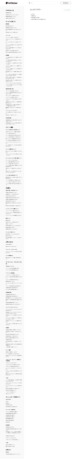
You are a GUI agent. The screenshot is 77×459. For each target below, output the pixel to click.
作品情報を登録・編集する (10, 416)
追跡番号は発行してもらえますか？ (11, 229)
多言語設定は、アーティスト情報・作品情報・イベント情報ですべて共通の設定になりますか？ (14, 432)
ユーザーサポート (9, 244)
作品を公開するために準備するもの (11, 406)
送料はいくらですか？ (9, 223)
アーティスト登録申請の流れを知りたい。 (13, 279)
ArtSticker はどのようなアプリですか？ (12, 14)
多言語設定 (8, 425)
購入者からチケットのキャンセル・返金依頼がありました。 (14, 356)
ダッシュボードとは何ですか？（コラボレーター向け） (14, 369)
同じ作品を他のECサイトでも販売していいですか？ (13, 342)
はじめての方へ (8, 399)
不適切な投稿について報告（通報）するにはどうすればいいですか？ (14, 121)
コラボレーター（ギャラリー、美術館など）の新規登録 (14, 360)
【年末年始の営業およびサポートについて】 (13, 454)
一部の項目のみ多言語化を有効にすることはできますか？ (14, 429)
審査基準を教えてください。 (10, 281)
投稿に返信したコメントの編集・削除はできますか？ (14, 72)
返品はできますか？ (9, 235)
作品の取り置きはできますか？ (11, 201)
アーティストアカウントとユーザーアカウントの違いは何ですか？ (14, 310)
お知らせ (8, 449)
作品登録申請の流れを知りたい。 (11, 294)
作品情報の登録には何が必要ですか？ (12, 296)
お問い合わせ (9, 242)
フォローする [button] (66, 9)
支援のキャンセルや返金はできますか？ (12, 50)
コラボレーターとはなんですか (11, 437)
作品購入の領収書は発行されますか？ (12, 199)
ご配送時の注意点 (9, 339)
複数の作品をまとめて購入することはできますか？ (13, 203)
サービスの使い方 (10, 21)
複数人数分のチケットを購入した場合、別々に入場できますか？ (14, 178)
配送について (8, 218)
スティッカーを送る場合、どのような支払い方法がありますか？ (14, 45)
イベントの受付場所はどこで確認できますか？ (13, 180)
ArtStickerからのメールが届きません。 (12, 32)
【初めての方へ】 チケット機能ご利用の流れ (13, 131)
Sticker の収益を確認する (10, 420)
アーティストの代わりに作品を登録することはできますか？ (14, 372)
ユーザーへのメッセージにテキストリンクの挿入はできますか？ (14, 383)
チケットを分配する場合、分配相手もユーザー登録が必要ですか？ (14, 166)
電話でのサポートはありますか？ (11, 246)
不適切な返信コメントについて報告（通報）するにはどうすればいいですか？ (14, 123)
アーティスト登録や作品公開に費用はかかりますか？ (14, 277)
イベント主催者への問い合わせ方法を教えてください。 (14, 184)
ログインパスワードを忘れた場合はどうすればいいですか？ (14, 100)
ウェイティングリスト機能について (12, 208)
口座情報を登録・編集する (10, 415)
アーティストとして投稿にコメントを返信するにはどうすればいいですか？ (14, 318)
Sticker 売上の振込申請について (11, 390)
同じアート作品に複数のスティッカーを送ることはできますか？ (14, 48)
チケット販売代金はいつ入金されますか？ (13, 353)
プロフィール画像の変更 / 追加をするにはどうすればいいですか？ (14, 93)
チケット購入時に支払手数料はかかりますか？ (13, 140)
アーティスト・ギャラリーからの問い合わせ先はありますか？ (14, 252)
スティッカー (8, 35)
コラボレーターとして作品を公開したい (12, 439)
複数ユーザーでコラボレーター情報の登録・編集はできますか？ (14, 374)
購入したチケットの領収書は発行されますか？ (13, 138)
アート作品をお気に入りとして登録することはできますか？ (14, 58)
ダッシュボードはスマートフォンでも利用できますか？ (14, 386)
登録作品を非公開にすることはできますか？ (13, 304)
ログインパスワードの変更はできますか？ (13, 95)
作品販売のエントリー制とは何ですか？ (12, 194)
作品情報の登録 (8, 292)
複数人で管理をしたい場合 (10, 446)
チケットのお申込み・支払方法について (13, 129)
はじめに (7, 401)
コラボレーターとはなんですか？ (11, 362)
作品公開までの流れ (9, 404)
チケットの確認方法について (11, 149)
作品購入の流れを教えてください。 (11, 192)
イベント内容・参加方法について (12, 175)
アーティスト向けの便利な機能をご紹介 (12, 268)
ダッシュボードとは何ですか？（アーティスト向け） (14, 284)
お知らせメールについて (10, 393)
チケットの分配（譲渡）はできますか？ (12, 163)
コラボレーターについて (10, 435)
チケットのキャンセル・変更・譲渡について (14, 158)
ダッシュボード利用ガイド (13, 397)
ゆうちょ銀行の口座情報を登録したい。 (12, 289)
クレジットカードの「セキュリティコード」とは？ (13, 143)
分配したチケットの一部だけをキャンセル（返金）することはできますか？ (13, 172)
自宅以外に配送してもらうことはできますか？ (13, 225)
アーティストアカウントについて (12, 307)
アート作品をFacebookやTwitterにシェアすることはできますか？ (13, 61)
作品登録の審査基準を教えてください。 (12, 302)
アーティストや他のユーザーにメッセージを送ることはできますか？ (14, 85)
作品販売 (7, 327)
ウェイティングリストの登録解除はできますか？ (14, 215)
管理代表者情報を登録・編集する (11, 413)
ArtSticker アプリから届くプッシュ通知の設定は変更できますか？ (14, 102)
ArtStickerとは (10, 10)
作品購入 (8, 188)
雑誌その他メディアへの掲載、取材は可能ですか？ (13, 258)
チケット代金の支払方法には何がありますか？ (13, 135)
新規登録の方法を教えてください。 (11, 27)
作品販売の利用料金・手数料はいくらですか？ (13, 329)
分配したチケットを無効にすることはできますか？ (13, 169)
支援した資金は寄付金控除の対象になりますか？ (14, 52)
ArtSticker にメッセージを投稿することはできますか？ (14, 316)
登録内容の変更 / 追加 (10, 88)
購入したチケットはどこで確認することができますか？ (14, 152)
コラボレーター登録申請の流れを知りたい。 (13, 366)
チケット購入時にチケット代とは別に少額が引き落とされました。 (14, 146)
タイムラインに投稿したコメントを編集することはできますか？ (14, 66)
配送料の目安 (8, 220)
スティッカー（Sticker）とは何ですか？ (12, 37)
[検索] (43, 3)
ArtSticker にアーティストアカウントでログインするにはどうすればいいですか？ (14, 313)
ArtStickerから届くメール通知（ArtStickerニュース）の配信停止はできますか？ (14, 105)
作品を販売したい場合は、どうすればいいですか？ (13, 332)
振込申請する (8, 422)
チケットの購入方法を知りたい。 (11, 133)
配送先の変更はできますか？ (10, 227)
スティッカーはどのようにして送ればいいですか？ (13, 43)
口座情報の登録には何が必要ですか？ (12, 287)
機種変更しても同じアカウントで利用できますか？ (13, 108)
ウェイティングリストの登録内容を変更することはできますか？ (14, 213)
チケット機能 (9, 127)
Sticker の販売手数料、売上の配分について (13, 388)
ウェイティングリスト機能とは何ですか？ (13, 210)
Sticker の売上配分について (10, 444)
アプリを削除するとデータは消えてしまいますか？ (13, 113)
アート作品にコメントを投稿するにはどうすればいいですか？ (14, 64)
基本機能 (7, 55)
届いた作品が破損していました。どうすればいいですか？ (14, 238)
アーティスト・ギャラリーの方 (11, 249)
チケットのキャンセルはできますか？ (12, 160)
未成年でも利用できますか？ (10, 18)
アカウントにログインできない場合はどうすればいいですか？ (14, 155)
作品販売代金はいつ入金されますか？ (12, 336)
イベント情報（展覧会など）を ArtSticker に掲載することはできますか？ (14, 381)
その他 (7, 377)
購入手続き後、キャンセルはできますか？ (13, 234)
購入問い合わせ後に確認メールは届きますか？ (13, 205)
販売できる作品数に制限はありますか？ (12, 337)
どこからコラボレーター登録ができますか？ (13, 364)
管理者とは (7, 403)
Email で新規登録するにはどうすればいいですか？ (13, 30)
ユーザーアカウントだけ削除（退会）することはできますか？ (14, 324)
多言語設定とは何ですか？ (10, 427)
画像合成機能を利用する (10, 418)
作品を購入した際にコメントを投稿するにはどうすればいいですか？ (14, 81)
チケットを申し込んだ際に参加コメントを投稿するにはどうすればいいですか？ (14, 75)
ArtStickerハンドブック (10, 266)
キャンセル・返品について (10, 232)
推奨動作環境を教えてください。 (11, 16)
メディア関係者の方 (9, 255)
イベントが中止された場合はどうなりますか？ (13, 181)
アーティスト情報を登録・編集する (11, 411)
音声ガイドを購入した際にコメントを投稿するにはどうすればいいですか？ (14, 78)
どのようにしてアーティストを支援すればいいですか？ (14, 40)
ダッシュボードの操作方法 (10, 409)
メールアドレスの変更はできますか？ (12, 97)
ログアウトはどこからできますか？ (11, 110)
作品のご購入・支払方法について (12, 190)
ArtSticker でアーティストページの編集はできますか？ (14, 321)
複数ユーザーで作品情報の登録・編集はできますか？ (14, 300)
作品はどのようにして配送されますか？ (12, 222)
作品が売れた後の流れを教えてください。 (13, 334)
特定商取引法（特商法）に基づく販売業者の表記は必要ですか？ (14, 345)
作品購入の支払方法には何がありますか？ (13, 197)
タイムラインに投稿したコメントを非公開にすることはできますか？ (14, 69)
